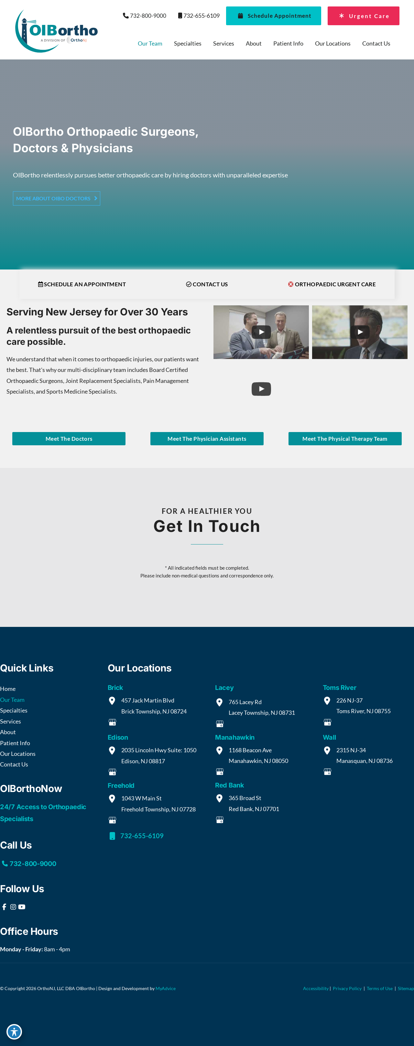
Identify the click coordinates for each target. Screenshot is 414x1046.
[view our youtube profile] (21, 907)
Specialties (13, 710)
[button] (56, 198)
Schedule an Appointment (82, 284)
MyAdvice (166, 988)
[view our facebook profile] (4, 907)
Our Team (12, 699)
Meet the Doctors (69, 438)
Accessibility (316, 988)
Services (10, 721)
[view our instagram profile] (13, 907)
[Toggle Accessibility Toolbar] (14, 1032)
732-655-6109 (196, 16)
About (8, 731)
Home (8, 688)
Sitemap (405, 988)
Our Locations (18, 753)
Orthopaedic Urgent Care (332, 284)
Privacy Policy (347, 988)
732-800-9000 (144, 15)
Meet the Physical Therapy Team (344, 438)
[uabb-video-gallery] (261, 332)
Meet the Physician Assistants (207, 438)
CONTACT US (207, 284)
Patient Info (15, 742)
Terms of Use (380, 988)
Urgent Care (362, 15)
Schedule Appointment (272, 15)
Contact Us (14, 764)
